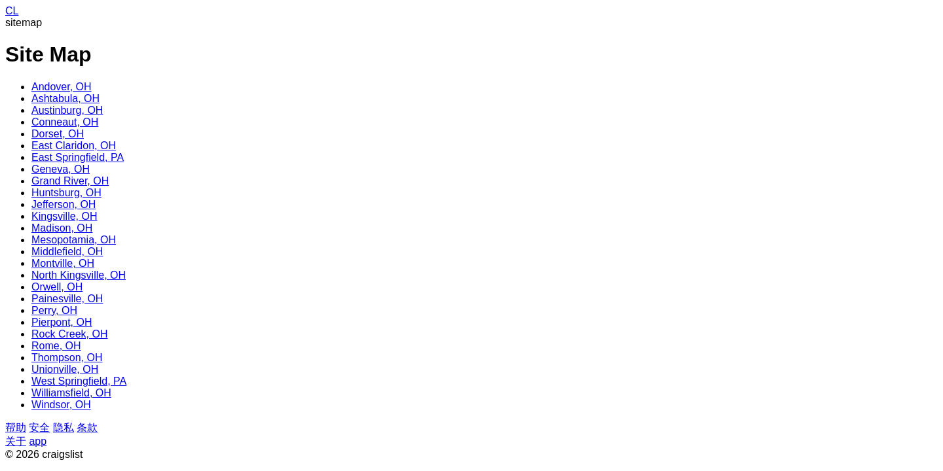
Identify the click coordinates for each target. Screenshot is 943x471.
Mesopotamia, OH (73, 239)
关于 (15, 441)
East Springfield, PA (77, 157)
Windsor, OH (61, 404)
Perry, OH (54, 310)
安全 (39, 427)
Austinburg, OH (67, 110)
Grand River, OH (70, 180)
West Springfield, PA (78, 381)
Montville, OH (62, 263)
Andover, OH (61, 86)
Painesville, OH (67, 298)
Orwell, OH (57, 286)
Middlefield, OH (67, 251)
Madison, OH (61, 228)
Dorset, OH (57, 133)
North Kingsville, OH (78, 275)
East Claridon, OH (73, 145)
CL (11, 10)
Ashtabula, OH (65, 98)
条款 (87, 427)
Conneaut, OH (64, 122)
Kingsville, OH (64, 216)
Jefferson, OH (63, 204)
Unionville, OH (64, 369)
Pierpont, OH (61, 322)
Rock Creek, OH (69, 334)
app (37, 441)
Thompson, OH (66, 357)
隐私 (63, 427)
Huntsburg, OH (66, 192)
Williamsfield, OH (71, 392)
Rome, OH (56, 345)
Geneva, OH (60, 169)
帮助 (15, 427)
